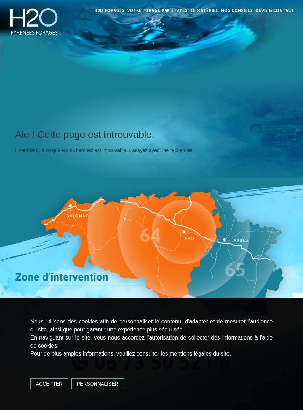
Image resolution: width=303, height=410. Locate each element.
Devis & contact (274, 10)
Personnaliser (97, 384)
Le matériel (204, 10)
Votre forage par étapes (157, 10)
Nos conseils (236, 10)
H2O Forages (109, 10)
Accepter (49, 384)
